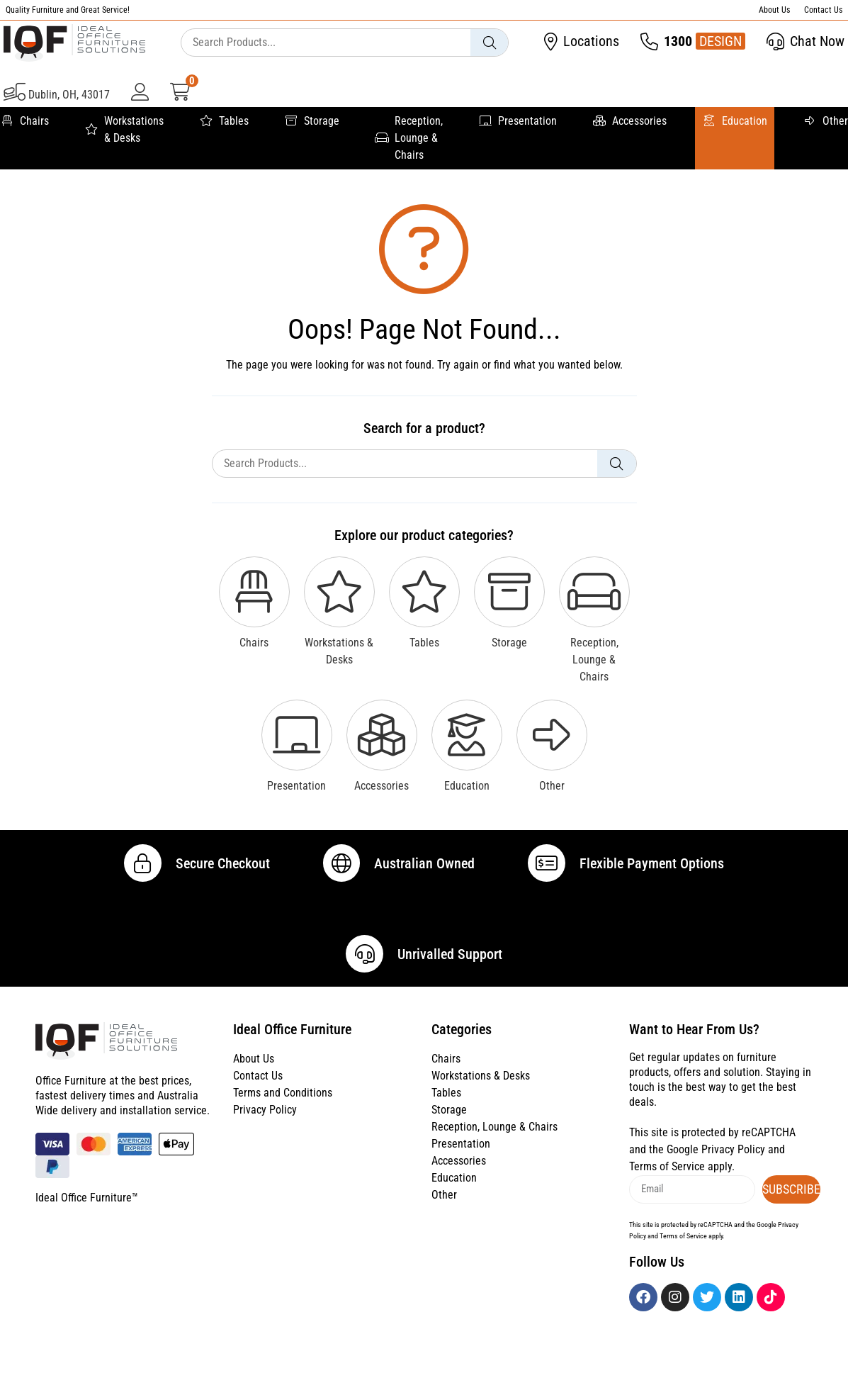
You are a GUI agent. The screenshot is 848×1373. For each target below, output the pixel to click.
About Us (774, 10)
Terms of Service (667, 1192)
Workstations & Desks (124, 129)
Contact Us (823, 10)
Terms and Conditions (282, 1119)
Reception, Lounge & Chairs (409, 138)
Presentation (517, 121)
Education (734, 121)
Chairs (24, 121)
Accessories (629, 121)
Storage (311, 121)
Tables (224, 121)
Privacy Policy (265, 1136)
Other (825, 121)
